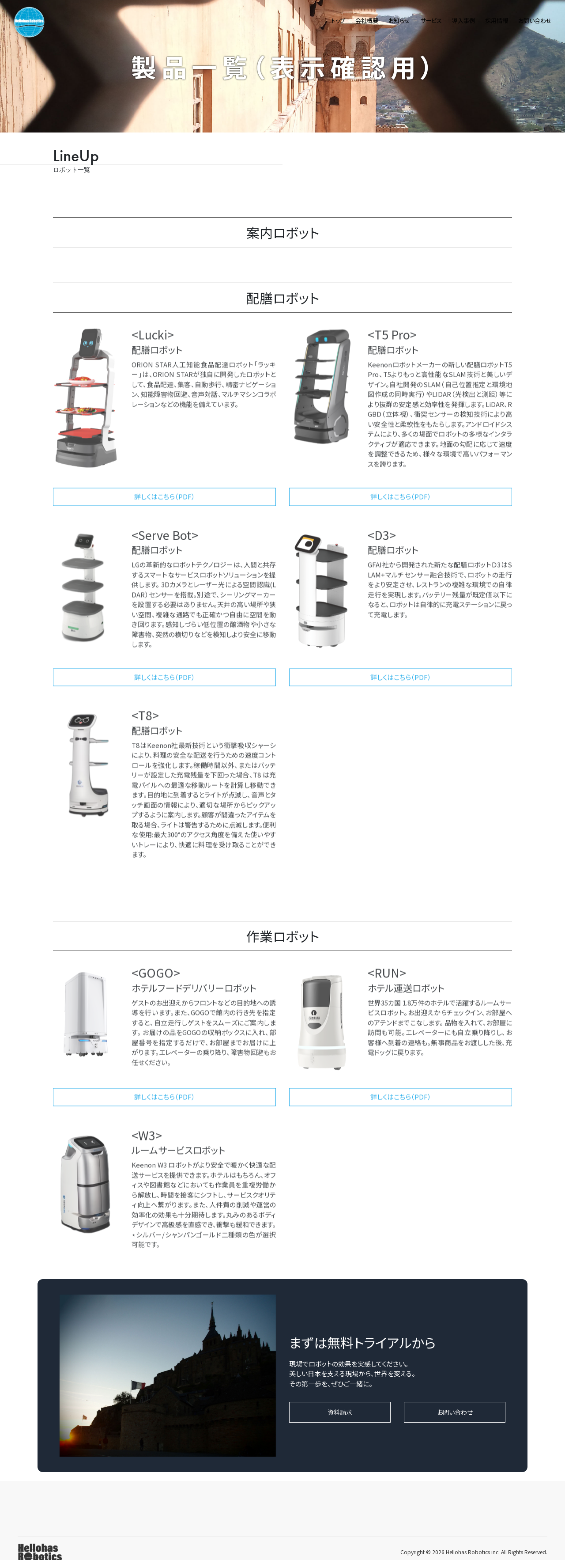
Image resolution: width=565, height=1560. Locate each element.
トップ (338, 20)
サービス (431, 20)
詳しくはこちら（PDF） (164, 502)
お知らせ (399, 20)
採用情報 (496, 20)
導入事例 (463, 20)
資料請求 (340, 1412)
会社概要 (366, 20)
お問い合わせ (535, 20)
